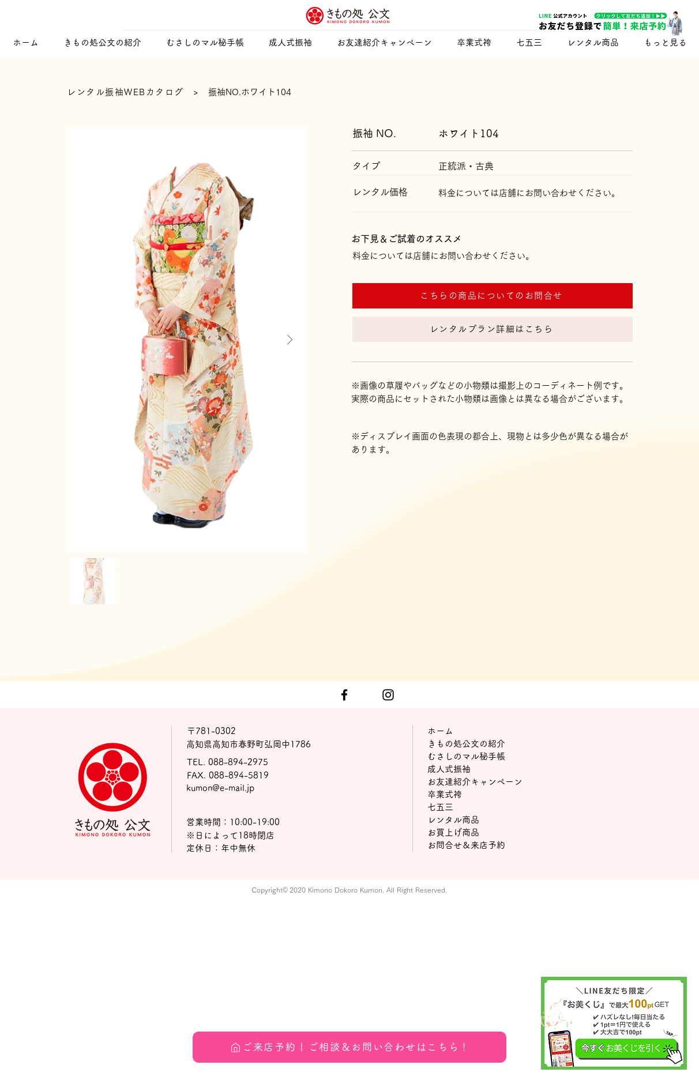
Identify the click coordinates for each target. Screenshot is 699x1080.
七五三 (440, 807)
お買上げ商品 (453, 832)
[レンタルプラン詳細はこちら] (492, 329)
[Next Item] (290, 339)
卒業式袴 (444, 794)
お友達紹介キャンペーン (475, 781)
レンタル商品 (453, 819)
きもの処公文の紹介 (466, 743)
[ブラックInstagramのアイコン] (388, 694)
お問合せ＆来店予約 (466, 845)
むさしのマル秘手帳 (466, 756)
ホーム (440, 731)
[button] (290, 42)
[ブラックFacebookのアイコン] (344, 694)
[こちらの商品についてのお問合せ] (492, 295)
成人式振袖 (449, 769)
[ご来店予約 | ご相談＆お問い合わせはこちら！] (349, 1047)
